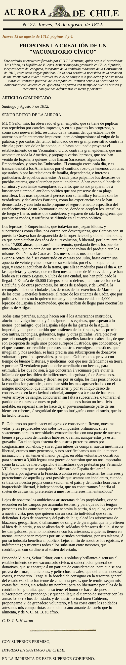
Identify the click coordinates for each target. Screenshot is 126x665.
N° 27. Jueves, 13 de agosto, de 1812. (63, 25)
